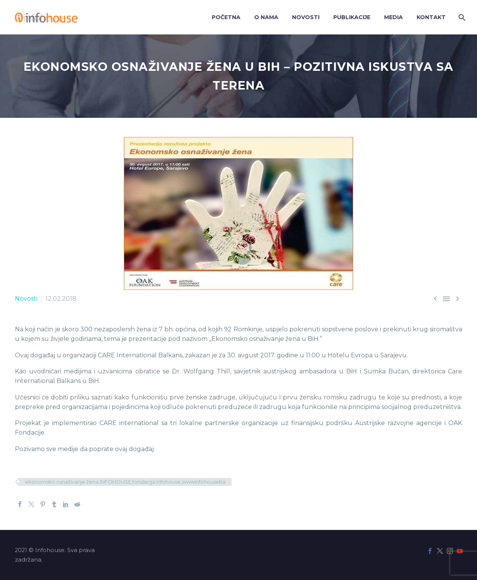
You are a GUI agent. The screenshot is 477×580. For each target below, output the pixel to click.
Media (393, 17)
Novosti (306, 17)
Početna (226, 17)
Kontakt (431, 17)
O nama (266, 17)
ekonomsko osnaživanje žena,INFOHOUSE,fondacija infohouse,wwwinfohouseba (125, 482)
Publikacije (351, 17)
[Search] (461, 17)
